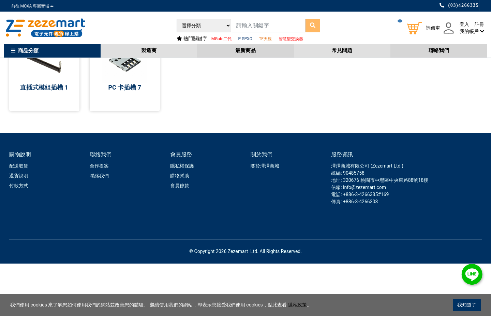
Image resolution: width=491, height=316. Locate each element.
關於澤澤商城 (265, 218)
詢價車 (433, 28)
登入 (464, 24)
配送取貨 (18, 218)
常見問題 (342, 50)
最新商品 (245, 50)
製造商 (149, 50)
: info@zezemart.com (363, 239)
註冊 (479, 24)
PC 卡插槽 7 (124, 139)
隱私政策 (297, 304)
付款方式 (18, 238)
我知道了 (466, 304)
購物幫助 (179, 228)
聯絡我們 (439, 50)
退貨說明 (18, 228)
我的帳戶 (472, 31)
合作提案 (99, 218)
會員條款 (179, 238)
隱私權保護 (182, 218)
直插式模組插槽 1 (44, 139)
